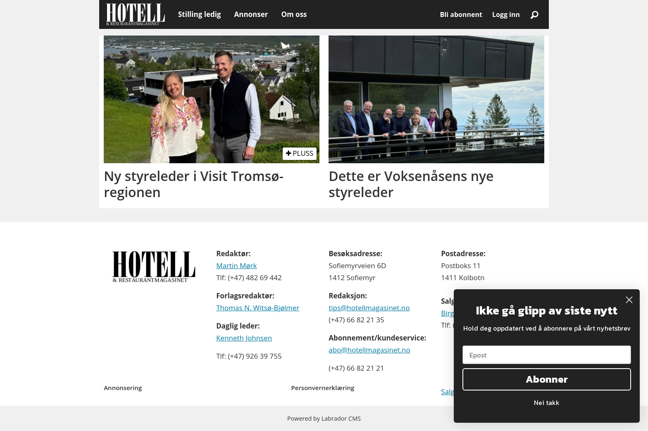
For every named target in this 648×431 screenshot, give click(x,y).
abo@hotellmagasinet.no (369, 350)
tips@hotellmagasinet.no (369, 307)
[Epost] (546, 354)
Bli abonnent (461, 14)
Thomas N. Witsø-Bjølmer (257, 307)
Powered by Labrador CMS (324, 418)
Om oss (294, 14)
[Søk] (534, 14)
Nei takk (547, 402)
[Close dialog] (629, 300)
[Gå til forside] (135, 14)
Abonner (547, 379)
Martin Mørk (236, 265)
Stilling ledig (199, 14)
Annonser (251, 14)
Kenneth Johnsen (244, 338)
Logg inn (506, 14)
